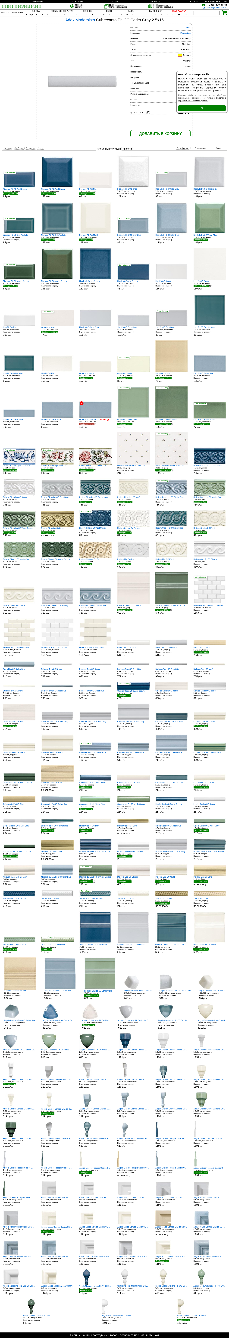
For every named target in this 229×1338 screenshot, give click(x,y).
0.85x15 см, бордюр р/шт (57, 673)
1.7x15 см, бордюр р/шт (171, 808)
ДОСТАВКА (155, 1)
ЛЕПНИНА (87, 11)
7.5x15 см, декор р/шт (19, 469)
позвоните (126, 1335)
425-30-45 (218, 4)
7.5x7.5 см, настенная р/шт (57, 193)
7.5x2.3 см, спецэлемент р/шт (133, 1083)
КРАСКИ (130, 11)
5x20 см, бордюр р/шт (210, 695)
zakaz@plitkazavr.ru (217, 7)
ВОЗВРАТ (194, 1)
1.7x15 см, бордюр (133, 830)
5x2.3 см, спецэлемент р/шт (57, 1142)
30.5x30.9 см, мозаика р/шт (210, 609)
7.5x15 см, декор (57, 532)
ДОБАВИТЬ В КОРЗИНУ (160, 134)
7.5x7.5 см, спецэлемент (171, 1231)
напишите (146, 1335)
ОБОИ (109, 11)
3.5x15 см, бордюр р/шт (133, 695)
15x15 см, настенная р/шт (95, 285)
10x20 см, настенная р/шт (171, 285)
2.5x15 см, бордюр (171, 902)
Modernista (185, 33)
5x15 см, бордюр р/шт (133, 808)
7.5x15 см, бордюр (57, 786)
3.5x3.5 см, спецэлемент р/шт (57, 1201)
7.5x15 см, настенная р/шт (19, 193)
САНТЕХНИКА (155, 11)
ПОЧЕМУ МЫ (37, 1)
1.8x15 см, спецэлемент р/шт (171, 1142)
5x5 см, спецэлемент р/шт (95, 1201)
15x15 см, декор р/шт (133, 469)
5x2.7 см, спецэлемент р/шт (95, 1083)
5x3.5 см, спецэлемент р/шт (210, 1054)
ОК (202, 108)
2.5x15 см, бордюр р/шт (133, 651)
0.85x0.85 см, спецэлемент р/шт (137, 995)
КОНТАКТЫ (77, 1)
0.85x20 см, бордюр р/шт (95, 673)
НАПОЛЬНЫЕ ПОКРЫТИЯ (61, 11)
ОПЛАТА (116, 1)
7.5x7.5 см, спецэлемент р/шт (133, 1201)
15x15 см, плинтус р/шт (95, 949)
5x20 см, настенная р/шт (19, 331)
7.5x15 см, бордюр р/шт (19, 725)
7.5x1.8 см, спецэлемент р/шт (19, 1083)
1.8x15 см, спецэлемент (133, 1172)
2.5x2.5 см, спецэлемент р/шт (59, 1024)
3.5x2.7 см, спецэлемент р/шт (133, 1054)
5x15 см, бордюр (57, 855)
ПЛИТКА (36, 11)
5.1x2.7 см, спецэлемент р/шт (116, 1319)
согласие (207, 95)
